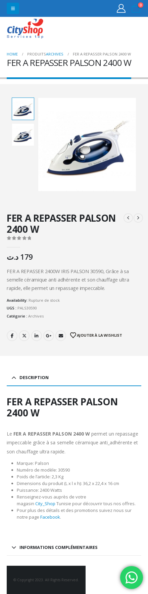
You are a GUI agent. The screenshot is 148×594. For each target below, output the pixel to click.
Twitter (24, 335)
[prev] (128, 218)
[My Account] (121, 8)
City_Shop (45, 503)
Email (60, 335)
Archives (36, 316)
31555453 (117, 30)
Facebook (12, 335)
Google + (48, 335)
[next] (138, 218)
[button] (13, 8)
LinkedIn (36, 335)
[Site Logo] (25, 29)
